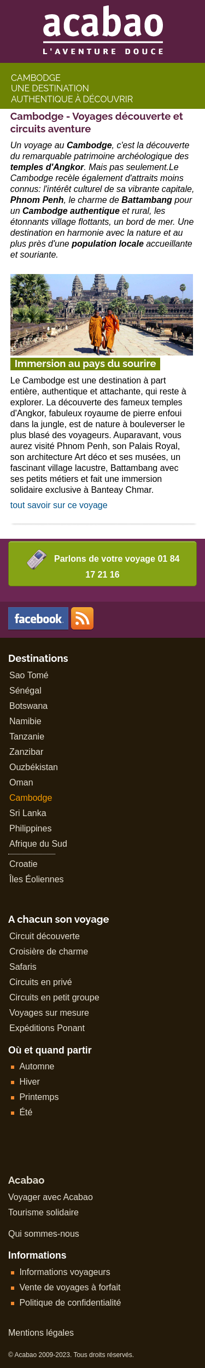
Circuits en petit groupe (54, 997)
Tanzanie (26, 736)
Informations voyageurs (64, 1272)
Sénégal (25, 690)
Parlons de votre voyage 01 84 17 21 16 (103, 564)
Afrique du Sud (38, 843)
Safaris (23, 966)
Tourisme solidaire (43, 1212)
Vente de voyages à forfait (69, 1287)
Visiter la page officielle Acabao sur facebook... (38, 618)
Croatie (23, 864)
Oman (21, 782)
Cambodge (30, 797)
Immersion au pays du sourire (85, 363)
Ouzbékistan (33, 767)
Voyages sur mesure (49, 1012)
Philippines (30, 828)
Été (25, 1112)
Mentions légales (41, 1332)
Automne (36, 1066)
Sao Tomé (29, 675)
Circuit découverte (44, 936)
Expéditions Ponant (47, 1028)
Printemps (38, 1097)
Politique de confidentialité (70, 1302)
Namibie (25, 721)
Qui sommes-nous (43, 1233)
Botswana (28, 706)
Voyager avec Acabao (50, 1197)
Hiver (29, 1081)
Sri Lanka (27, 813)
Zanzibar (26, 751)
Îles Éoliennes (36, 879)
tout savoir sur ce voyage (59, 505)
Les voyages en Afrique (82, 618)
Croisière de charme (48, 951)
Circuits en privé (40, 982)
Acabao (26, 1180)
